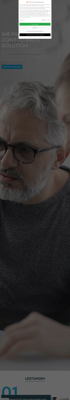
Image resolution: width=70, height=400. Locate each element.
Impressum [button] (40, 32)
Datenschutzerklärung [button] (35, 32)
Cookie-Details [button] (30, 32)
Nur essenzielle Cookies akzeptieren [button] (35, 26)
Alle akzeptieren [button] (35, 19)
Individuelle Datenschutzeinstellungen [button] (35, 30)
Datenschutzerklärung (27, 11)
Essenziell (22, 15)
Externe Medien (46, 15)
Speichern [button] (35, 23)
